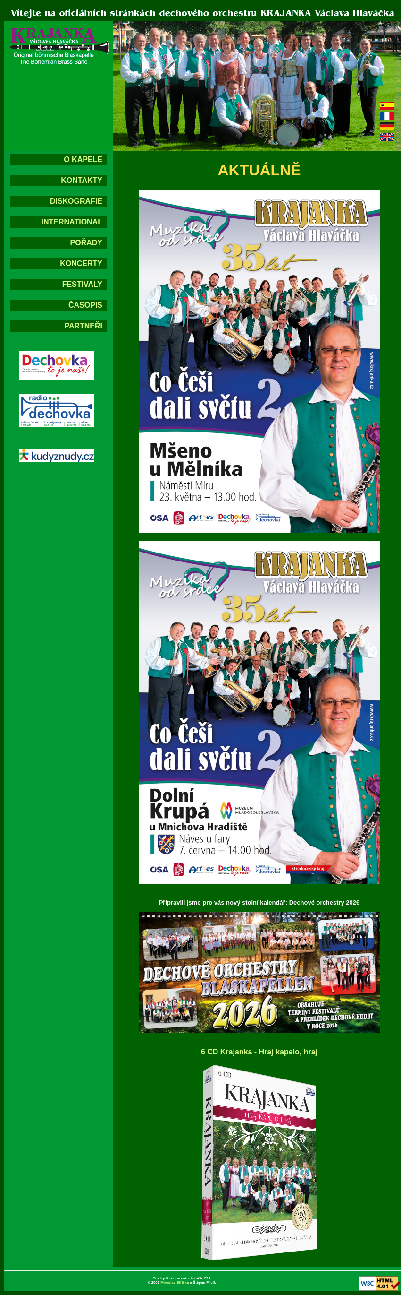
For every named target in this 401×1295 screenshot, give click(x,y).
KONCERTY (81, 263)
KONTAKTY (81, 180)
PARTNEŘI (83, 326)
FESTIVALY (82, 284)
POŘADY (86, 243)
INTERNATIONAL (72, 222)
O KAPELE (83, 159)
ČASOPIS (85, 305)
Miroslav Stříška (174, 1282)
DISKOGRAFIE (76, 201)
